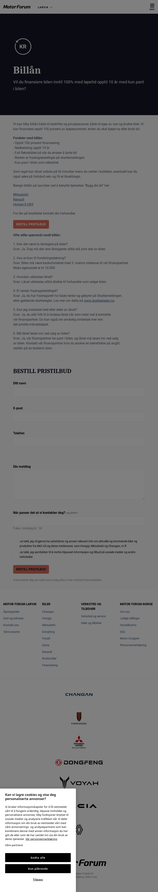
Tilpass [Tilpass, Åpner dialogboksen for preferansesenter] (38, 879)
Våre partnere (14, 845)
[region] (38, 840)
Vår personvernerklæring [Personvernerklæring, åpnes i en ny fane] (41, 839)
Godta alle (38, 857)
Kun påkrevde (38, 868)
